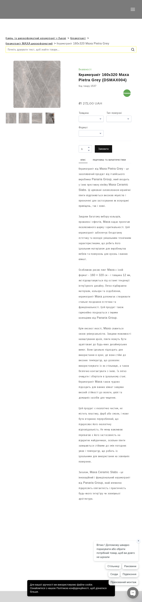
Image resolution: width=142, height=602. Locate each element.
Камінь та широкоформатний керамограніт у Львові (36, 38)
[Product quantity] (84, 149)
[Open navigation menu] (132, 9)
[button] (133, 49)
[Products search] (71, 49)
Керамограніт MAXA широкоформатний (29, 43)
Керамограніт (78, 38)
